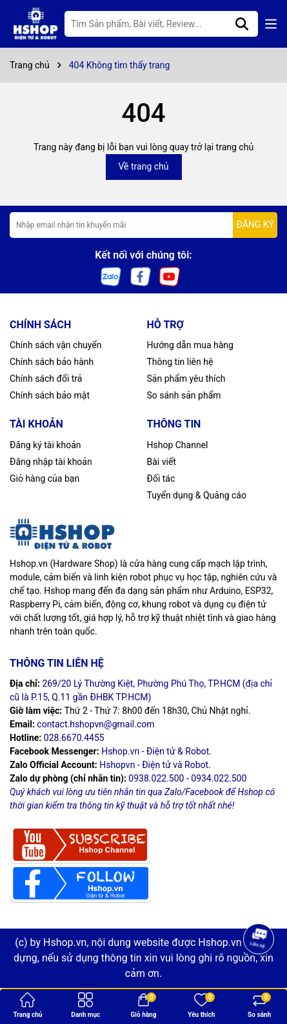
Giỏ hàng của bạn (44, 478)
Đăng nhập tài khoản (51, 462)
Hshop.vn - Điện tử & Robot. (156, 751)
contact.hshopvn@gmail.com (95, 724)
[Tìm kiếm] (242, 24)
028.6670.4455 (74, 738)
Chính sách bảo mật (50, 395)
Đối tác (161, 478)
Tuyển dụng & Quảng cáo (196, 495)
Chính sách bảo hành (52, 362)
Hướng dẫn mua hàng (190, 345)
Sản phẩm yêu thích (186, 378)
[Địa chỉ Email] (143, 225)
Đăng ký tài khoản (45, 445)
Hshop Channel (177, 445)
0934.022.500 (218, 778)
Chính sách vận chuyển (56, 345)
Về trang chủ (144, 166)
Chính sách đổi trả (46, 378)
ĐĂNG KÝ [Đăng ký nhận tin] (255, 224)
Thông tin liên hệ (180, 362)
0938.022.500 (156, 778)
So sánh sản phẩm (184, 395)
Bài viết (161, 462)
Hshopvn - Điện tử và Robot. (155, 765)
